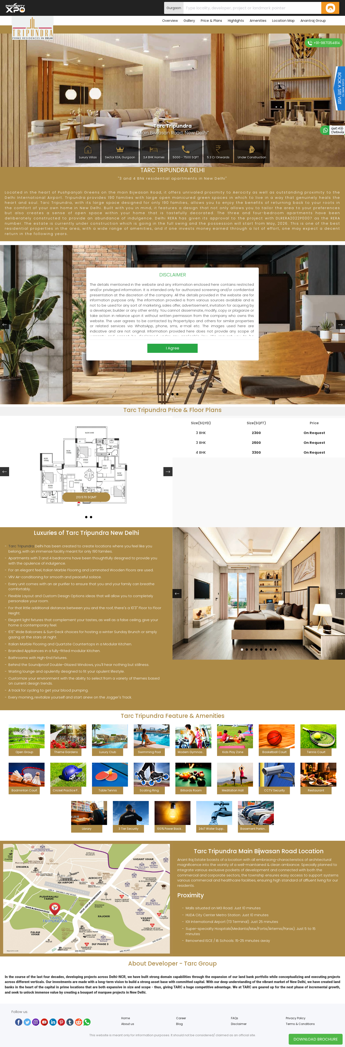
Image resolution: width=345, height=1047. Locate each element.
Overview (170, 20)
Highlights (236, 20)
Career (181, 1018)
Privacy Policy (295, 1018)
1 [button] (167, 392)
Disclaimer (239, 1024)
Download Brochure (315, 1039)
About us (127, 1024)
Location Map (283, 20)
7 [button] (271, 647)
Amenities (258, 20)
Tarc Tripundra (21, 546)
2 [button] (173, 392)
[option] (86, 467)
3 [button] (177, 392)
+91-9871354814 (324, 43)
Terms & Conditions (300, 1024)
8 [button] (275, 647)
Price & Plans (211, 20)
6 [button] (266, 647)
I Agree (172, 348)
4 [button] (256, 647)
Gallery (189, 20)
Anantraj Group (313, 20)
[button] (4, 324)
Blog (179, 1024)
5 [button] (261, 647)
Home (125, 1018)
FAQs (234, 1018)
